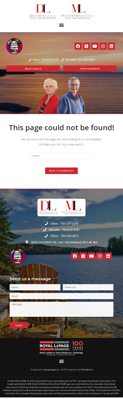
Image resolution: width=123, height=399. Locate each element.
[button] (61, 25)
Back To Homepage (61, 171)
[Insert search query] (61, 155)
